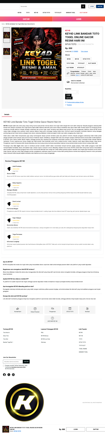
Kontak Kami (17, 309)
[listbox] (82, 61)
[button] (6, 33)
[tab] (7, 112)
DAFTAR (26, 17)
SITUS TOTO (70, 309)
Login (92, 6)
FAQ (42, 330)
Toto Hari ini (6, 330)
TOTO (80, 336)
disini (78, 73)
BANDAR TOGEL (83, 349)
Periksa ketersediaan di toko (75, 100)
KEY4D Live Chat (45, 336)
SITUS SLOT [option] (80, 65)
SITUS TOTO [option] (86, 56)
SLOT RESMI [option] (70, 65)
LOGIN (78, 17)
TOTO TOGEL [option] (70, 61)
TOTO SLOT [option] (81, 61)
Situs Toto (6, 333)
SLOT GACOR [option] (92, 61)
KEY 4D (81, 333)
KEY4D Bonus (44, 333)
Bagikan (69, 102)
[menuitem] (23, 12)
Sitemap (43, 339)
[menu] (52, 12)
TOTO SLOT (82, 342)
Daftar (100, 6)
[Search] (83, 6)
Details (6, 112)
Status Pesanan (35, 309)
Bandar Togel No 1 (8, 339)
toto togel (17, 143)
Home (3, 21)
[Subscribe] (26, 358)
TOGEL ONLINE (83, 345)
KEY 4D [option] (77, 56)
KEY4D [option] (69, 56)
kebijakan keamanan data (19, 364)
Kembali (87, 309)
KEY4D (6, 123)
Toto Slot (5, 336)
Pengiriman (52, 309)
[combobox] (52, 6)
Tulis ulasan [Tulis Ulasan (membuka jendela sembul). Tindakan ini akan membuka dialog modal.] (84, 49)
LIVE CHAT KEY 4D (52, 319)
